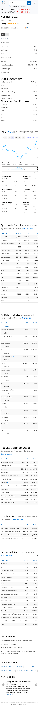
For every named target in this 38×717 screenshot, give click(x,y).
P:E (15, 132)
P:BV (21, 132)
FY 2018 (19, 670)
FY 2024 (12, 666)
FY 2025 (4, 666)
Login (34, 3)
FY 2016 (33, 670)
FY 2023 (20, 666)
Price (10, 132)
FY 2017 (26, 670)
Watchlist (29, 28)
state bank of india (8, 644)
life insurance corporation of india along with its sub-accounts (18, 652)
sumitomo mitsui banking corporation (16, 641)
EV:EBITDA (28, 132)
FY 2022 (27, 666)
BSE (7, 35)
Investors (23, 6)
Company (13, 6)
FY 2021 (34, 666)
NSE (3, 35)
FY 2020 (4, 670)
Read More (9, 694)
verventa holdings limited (11, 648)
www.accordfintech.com (11, 701)
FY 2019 (11, 670)
